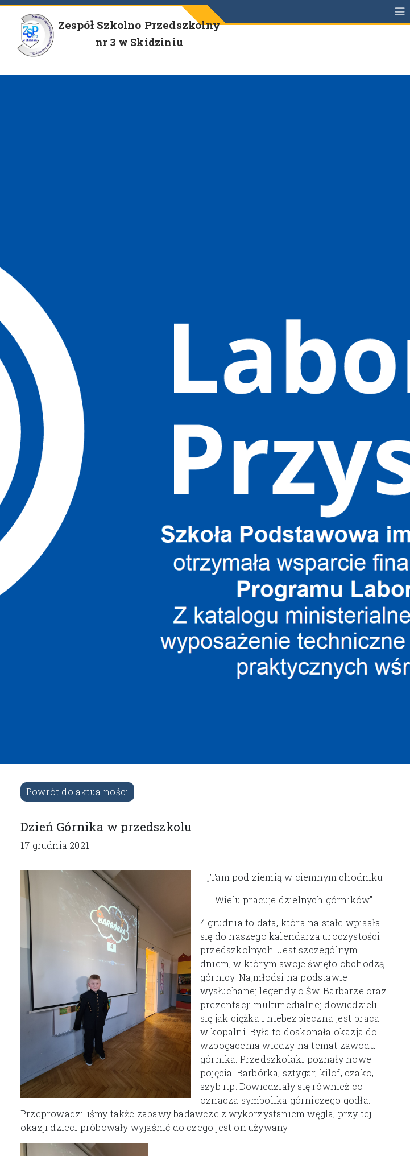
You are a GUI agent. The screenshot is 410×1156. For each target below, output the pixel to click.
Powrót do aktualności (77, 792)
